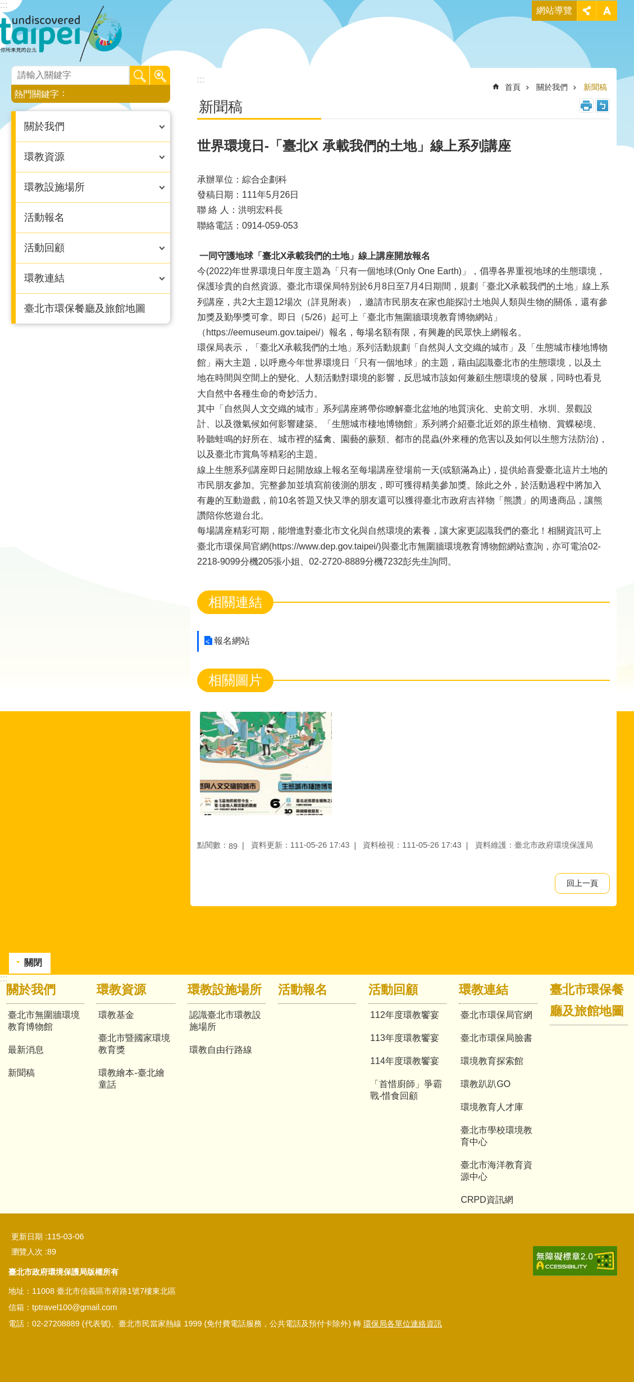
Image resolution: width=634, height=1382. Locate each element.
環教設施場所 (225, 990)
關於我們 (552, 87)
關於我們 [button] (44, 126)
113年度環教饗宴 (404, 1038)
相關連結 (235, 602)
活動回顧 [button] (44, 247)
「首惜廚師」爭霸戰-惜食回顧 (406, 1090)
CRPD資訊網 (486, 1199)
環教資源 (121, 990)
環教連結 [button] (44, 278)
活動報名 (44, 217)
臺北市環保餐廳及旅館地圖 (84, 308)
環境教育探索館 (491, 1061)
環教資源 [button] (44, 156)
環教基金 (116, 1015)
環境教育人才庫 (491, 1107)
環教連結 (483, 990)
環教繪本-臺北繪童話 (131, 1078)
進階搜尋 (160, 76)
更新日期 (27, 1236)
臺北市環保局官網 (496, 1015)
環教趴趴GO (485, 1084)
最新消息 (26, 1049)
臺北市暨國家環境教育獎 (134, 1043)
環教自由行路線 (220, 1049)
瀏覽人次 (27, 1251)
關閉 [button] (587, 11)
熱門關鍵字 (36, 94)
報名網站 (232, 640)
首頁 (513, 87)
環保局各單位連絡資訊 (402, 1323)
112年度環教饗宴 (404, 1015)
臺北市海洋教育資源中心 (496, 1170)
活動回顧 (393, 990)
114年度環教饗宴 (404, 1061)
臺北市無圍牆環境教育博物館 (44, 1020)
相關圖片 (235, 680)
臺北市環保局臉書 (496, 1038)
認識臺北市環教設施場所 (225, 1020)
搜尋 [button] (140, 76)
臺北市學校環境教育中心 (496, 1136)
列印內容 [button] (586, 105)
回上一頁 (582, 883)
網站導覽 (554, 10)
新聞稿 (595, 87)
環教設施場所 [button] (54, 187)
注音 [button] (602, 105)
